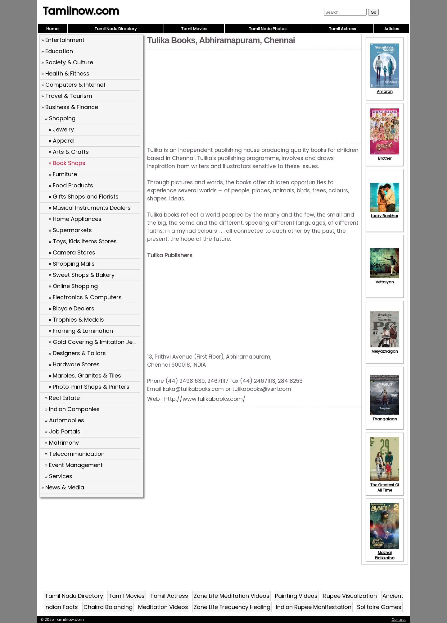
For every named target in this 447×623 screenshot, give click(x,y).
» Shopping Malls (72, 264)
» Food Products (71, 185)
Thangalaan (384, 416)
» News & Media (62, 487)
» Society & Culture (67, 62)
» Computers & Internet (73, 85)
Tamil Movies (194, 29)
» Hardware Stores (74, 364)
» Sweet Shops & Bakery (82, 275)
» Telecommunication (75, 454)
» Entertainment (62, 40)
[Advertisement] (92, 544)
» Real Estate (62, 398)
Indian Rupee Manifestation (313, 607)
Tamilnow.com (81, 10)
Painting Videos (296, 596)
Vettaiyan (384, 279)
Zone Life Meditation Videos (231, 596)
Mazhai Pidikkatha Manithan (384, 555)
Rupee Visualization (350, 596)
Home (52, 29)
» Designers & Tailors (77, 353)
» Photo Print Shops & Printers (89, 387)
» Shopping (60, 118)
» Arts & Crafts (69, 152)
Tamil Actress (342, 29)
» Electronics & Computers (85, 297)
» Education (57, 51)
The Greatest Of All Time (384, 485)
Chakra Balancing (108, 607)
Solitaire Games (379, 607)
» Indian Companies (72, 409)
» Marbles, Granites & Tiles (85, 375)
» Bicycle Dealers (71, 308)
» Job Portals (62, 431)
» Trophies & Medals (76, 319)
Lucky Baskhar (384, 213)
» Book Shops (67, 163)
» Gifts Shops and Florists (84, 196)
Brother (384, 155)
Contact (398, 619)
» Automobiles (64, 420)
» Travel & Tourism (66, 96)
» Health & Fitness (65, 73)
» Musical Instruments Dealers (90, 208)
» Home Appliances (75, 219)
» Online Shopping (73, 286)
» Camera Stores (72, 252)
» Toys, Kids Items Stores (83, 241)
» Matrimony (62, 443)
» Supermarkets (70, 230)
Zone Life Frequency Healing (232, 607)
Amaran (384, 89)
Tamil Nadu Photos (268, 29)
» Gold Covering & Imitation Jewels (97, 342)
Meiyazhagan (384, 348)
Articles (391, 29)
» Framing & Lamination (81, 331)
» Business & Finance (69, 107)
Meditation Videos (163, 607)
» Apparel (61, 140)
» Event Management (74, 465)
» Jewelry (61, 129)
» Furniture (63, 174)
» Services (58, 476)
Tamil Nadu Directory (116, 29)
